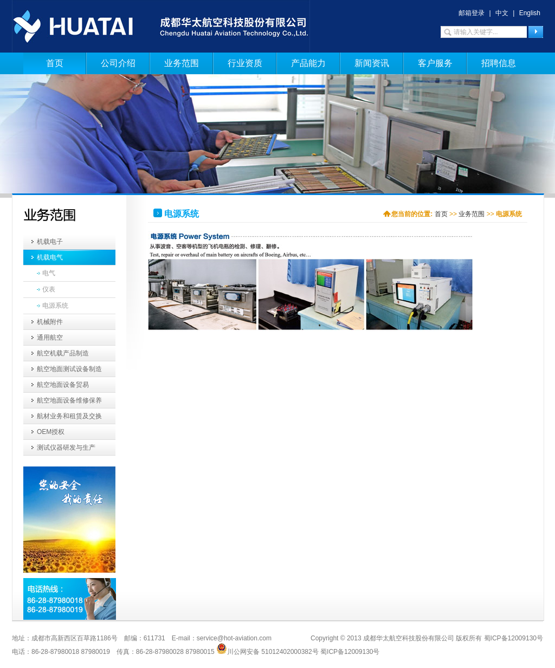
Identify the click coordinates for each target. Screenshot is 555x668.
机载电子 (50, 241)
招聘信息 (498, 63)
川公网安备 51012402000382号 (267, 648)
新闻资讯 (371, 63)
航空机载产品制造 (63, 353)
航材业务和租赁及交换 (69, 416)
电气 (48, 273)
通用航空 (50, 337)
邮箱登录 (472, 13)
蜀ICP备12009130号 (349, 652)
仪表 (48, 289)
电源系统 (55, 305)
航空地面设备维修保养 (69, 400)
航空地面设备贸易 (63, 384)
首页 (54, 63)
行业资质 (245, 63)
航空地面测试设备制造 (69, 369)
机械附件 (50, 322)
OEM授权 (50, 432)
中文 (501, 13)
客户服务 (435, 63)
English (529, 13)
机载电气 (50, 257)
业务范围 (181, 63)
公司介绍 (118, 63)
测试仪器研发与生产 (66, 447)
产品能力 (308, 63)
